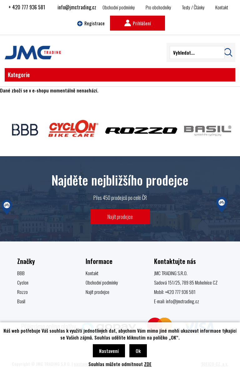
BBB (21, 273)
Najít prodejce (120, 217)
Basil (21, 301)
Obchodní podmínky (118, 7)
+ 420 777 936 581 (26, 7)
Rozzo (22, 291)
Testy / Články (193, 7)
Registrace (91, 23)
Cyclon (22, 282)
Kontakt (221, 7)
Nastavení (109, 350)
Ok (138, 350)
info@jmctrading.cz (77, 7)
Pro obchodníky (158, 7)
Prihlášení (137, 23)
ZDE (148, 363)
